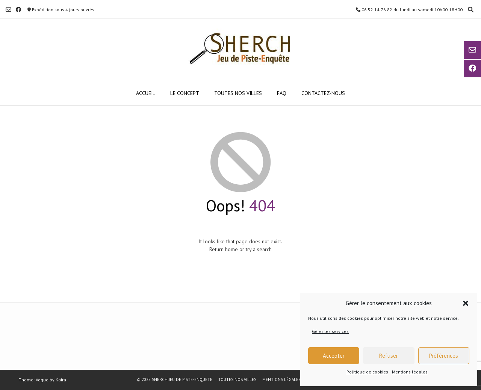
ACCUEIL (145, 93)
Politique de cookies (367, 372)
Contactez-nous (323, 93)
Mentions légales (410, 372)
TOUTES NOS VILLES (238, 93)
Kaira (61, 379)
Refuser (388, 355)
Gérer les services (330, 331)
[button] (465, 303)
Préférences (443, 355)
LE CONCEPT (184, 93)
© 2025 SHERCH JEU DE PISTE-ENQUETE (174, 379)
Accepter (334, 355)
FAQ (281, 93)
